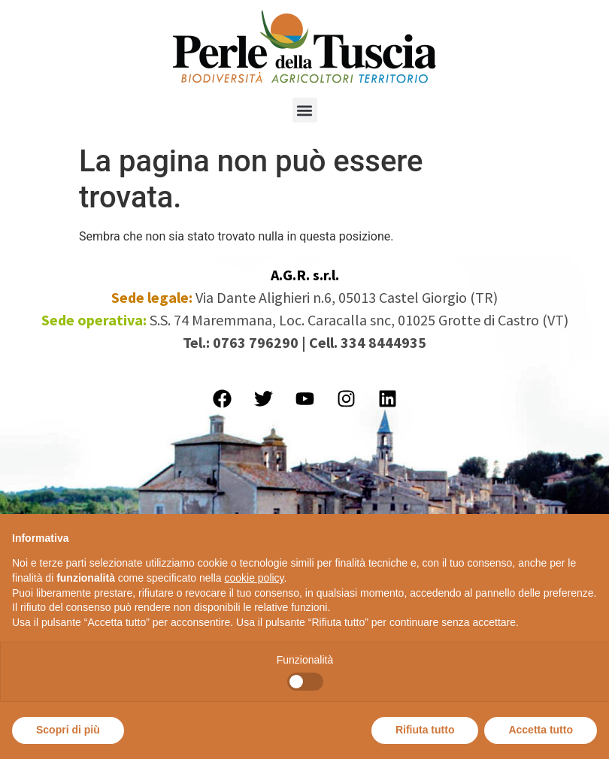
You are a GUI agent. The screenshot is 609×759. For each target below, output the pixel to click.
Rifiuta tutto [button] (425, 730)
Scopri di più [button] (68, 730)
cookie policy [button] (253, 578)
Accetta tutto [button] (540, 730)
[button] (304, 110)
